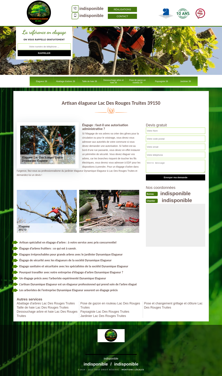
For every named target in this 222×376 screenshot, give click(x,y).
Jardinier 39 (185, 81)
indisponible (91, 8)
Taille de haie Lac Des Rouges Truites (43, 307)
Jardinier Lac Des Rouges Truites (103, 316)
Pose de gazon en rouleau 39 (137, 81)
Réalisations (122, 9)
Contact (122, 16)
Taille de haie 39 (89, 81)
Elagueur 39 (41, 81)
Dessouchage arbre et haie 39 (113, 81)
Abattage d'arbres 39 (65, 81)
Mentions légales (133, 369)
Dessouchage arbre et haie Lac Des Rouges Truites (47, 313)
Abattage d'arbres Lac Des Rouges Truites (46, 303)
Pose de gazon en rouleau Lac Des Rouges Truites (110, 305)
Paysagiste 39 (161, 81)
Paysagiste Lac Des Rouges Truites (104, 311)
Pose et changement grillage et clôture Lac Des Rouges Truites (173, 305)
